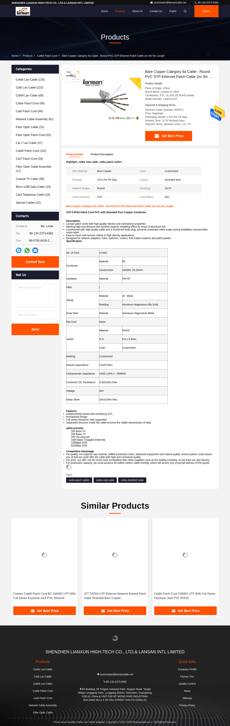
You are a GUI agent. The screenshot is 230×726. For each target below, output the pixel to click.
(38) (30, 178)
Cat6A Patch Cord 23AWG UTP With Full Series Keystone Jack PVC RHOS (184, 596)
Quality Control (187, 683)
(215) (29, 87)
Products (120, 11)
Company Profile (187, 669)
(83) (29, 95)
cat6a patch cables (79, 480)
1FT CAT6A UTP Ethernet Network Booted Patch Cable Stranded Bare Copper (115, 596)
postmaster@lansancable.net (168, 2)
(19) (33, 186)
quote (206, 11)
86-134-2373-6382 (206, 2)
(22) (28, 202)
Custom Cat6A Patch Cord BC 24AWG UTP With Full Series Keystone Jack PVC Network (44, 596)
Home (104, 11)
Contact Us (156, 11)
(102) (31, 150)
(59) (30, 103)
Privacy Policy (187, 705)
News (187, 690)
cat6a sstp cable (105, 480)
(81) (35, 119)
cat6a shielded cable (132, 480)
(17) (33, 169)
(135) (30, 79)
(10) (33, 194)
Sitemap (187, 698)
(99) (29, 111)
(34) (29, 158)
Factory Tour (187, 676)
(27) (29, 142)
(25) (30, 127)
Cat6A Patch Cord (47, 55)
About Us (137, 11)
